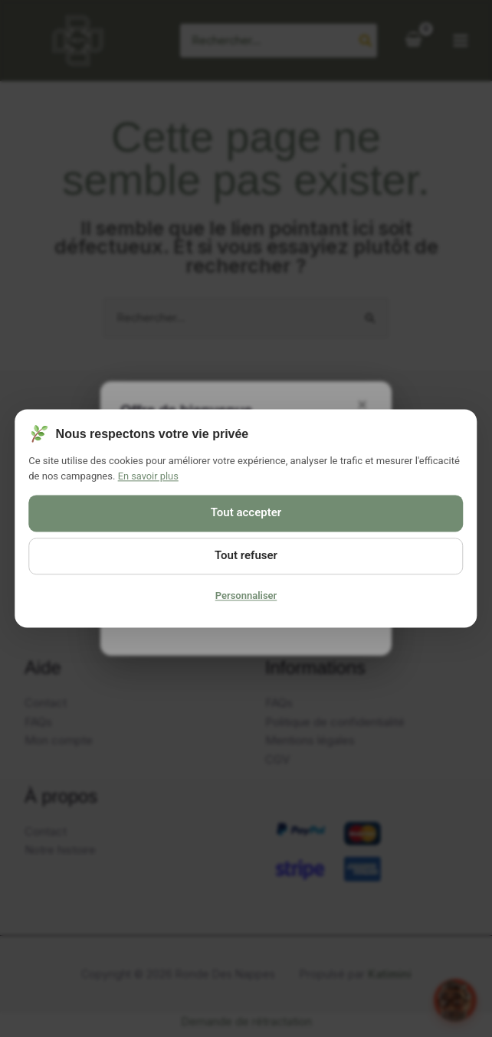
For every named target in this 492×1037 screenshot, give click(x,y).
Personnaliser (246, 596)
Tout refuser (246, 556)
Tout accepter (246, 513)
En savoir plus (148, 476)
